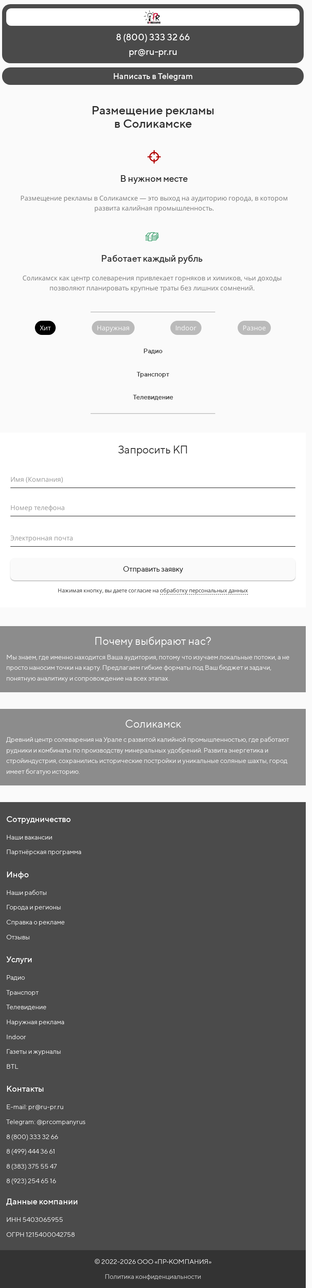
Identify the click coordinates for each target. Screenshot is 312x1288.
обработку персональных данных (204, 590)
